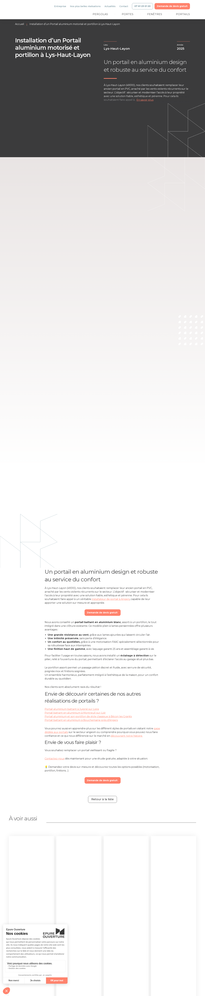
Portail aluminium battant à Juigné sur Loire (72, 709)
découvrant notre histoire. (127, 735)
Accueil (19, 24)
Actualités (110, 6)
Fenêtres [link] (154, 14)
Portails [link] (183, 14)
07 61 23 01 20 (142, 6)
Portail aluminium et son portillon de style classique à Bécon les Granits (88, 716)
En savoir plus (145, 99)
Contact (123, 6)
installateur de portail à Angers (111, 599)
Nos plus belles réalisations (85, 6)
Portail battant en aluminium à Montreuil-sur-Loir (75, 712)
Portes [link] (127, 14)
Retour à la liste (102, 799)
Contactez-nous (54, 758)
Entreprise (60, 6)
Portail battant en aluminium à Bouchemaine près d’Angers (81, 720)
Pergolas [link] (100, 14)
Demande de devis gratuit (102, 612)
